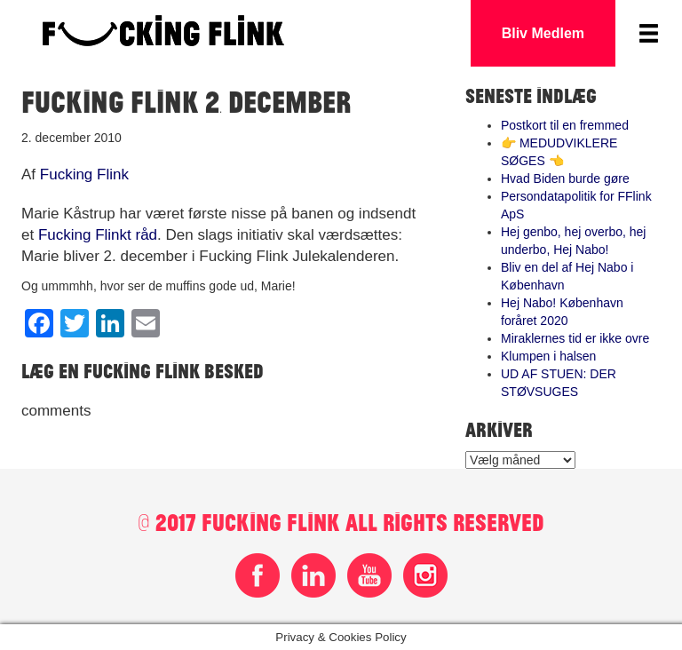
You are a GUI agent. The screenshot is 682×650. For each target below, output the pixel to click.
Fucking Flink (84, 174)
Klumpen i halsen (548, 356)
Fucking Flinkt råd (97, 234)
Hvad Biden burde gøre (565, 178)
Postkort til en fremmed (565, 125)
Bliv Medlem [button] (543, 33)
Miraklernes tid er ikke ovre (575, 338)
